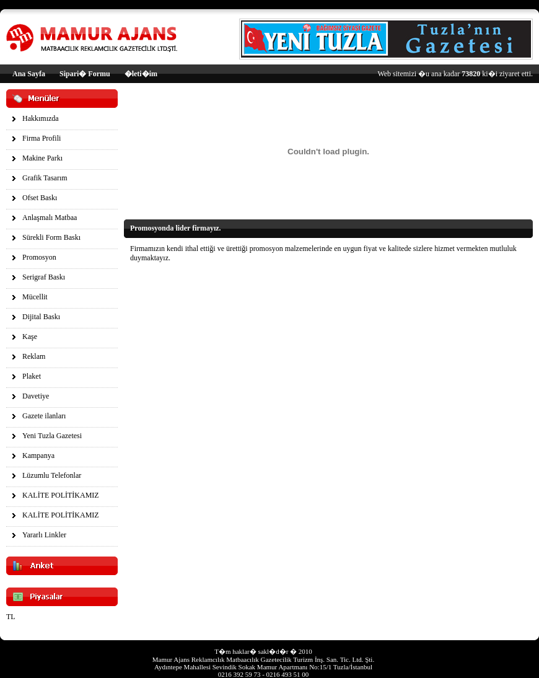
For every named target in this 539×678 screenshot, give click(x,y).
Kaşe (29, 336)
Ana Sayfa (28, 73)
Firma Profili (41, 138)
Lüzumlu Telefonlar (51, 475)
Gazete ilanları (44, 416)
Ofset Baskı (39, 197)
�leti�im (141, 73)
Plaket (31, 376)
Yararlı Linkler (44, 535)
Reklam (33, 356)
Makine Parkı (42, 158)
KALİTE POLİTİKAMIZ (60, 495)
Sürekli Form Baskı (51, 237)
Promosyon (39, 257)
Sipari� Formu (84, 73)
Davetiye (35, 396)
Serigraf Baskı (43, 277)
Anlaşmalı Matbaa (49, 217)
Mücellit (35, 297)
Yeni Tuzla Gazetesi (52, 435)
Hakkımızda (40, 118)
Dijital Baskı (41, 316)
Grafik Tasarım (45, 178)
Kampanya (38, 455)
